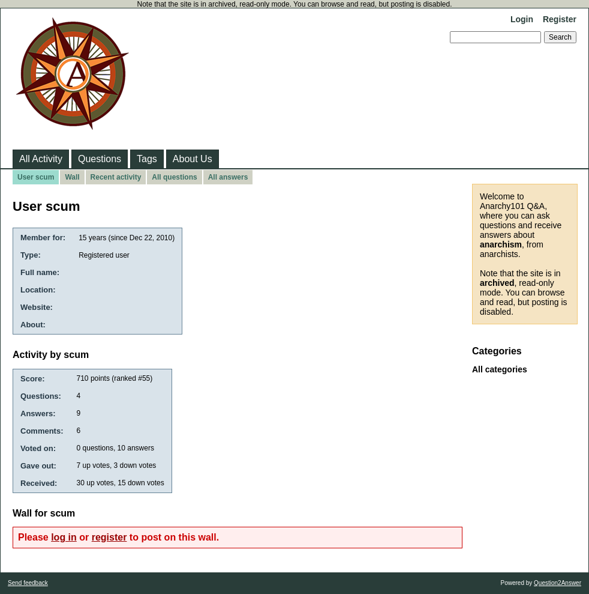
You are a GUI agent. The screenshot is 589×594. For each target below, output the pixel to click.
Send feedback (28, 583)
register (109, 537)
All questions (174, 177)
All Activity (40, 159)
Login (521, 19)
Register (559, 19)
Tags (147, 159)
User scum (35, 177)
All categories (499, 369)
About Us (192, 159)
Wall (72, 177)
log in (64, 537)
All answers (228, 177)
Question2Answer (557, 583)
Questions (99, 159)
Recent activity (116, 177)
